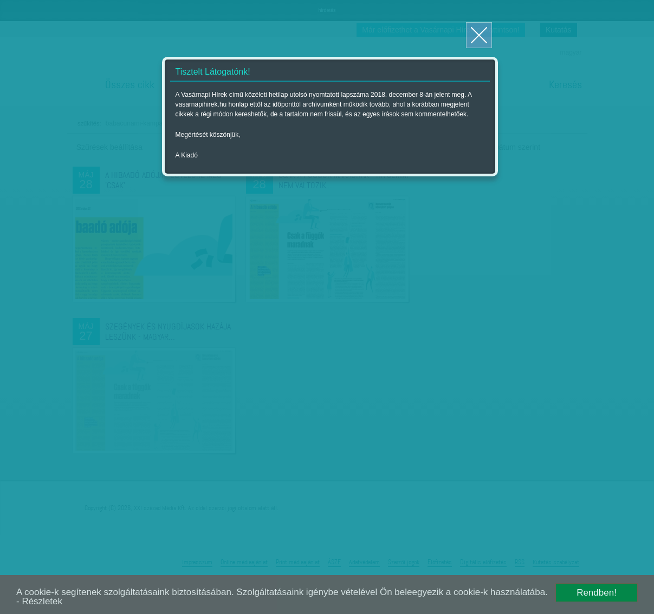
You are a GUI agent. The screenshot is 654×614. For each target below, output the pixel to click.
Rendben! (597, 592)
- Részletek (39, 601)
